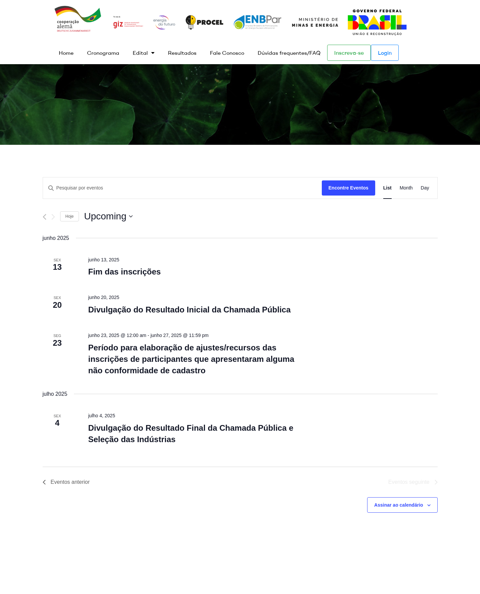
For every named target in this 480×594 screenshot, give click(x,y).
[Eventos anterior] (44, 217)
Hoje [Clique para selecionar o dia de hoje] (70, 216)
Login (385, 52)
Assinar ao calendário (398, 505)
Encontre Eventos (348, 187)
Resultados (182, 52)
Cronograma (103, 52)
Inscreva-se (349, 52)
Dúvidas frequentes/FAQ (289, 52)
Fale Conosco (227, 52)
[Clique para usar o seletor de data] (108, 216)
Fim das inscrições (124, 271)
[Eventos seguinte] (53, 217)
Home (66, 52)
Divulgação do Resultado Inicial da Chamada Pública (189, 309)
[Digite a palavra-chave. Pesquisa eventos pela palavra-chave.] (182, 188)
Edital (144, 53)
